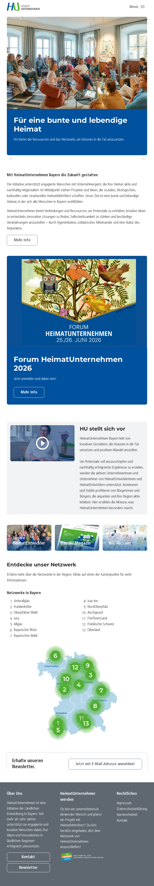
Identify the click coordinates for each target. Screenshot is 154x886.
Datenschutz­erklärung (132, 809)
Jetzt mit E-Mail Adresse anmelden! (105, 764)
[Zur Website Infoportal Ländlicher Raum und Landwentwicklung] (81, 856)
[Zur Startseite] (23, 7)
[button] (142, 6)
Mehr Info (22, 240)
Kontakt (28, 857)
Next (143, 158)
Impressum (124, 803)
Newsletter (28, 868)
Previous (11, 158)
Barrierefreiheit (127, 815)
